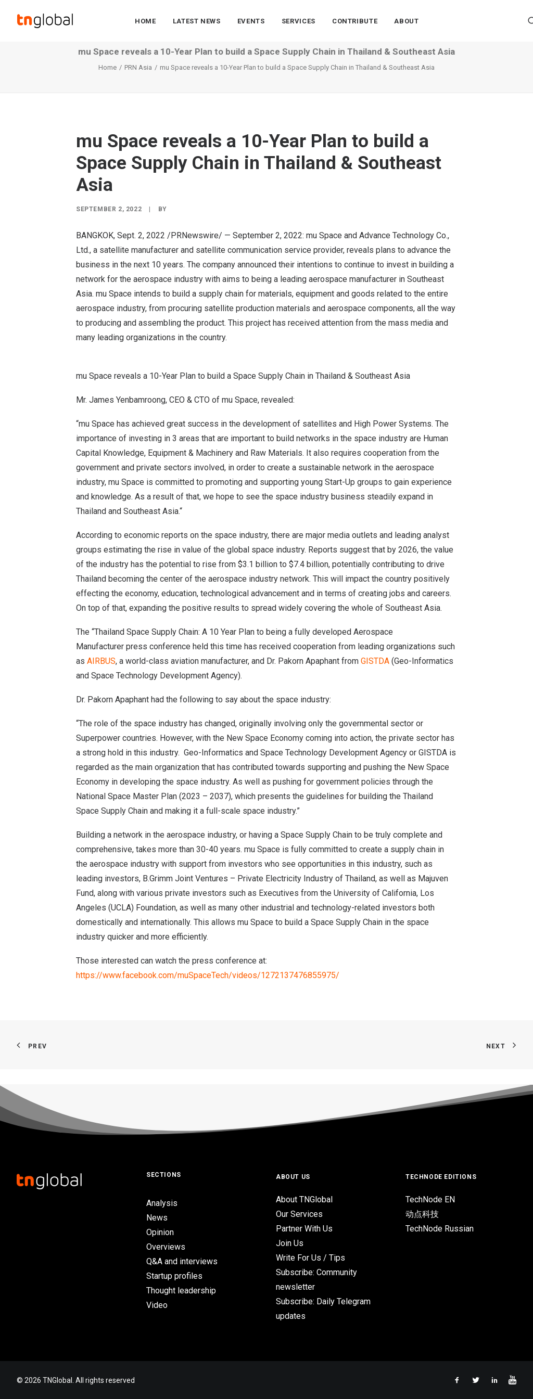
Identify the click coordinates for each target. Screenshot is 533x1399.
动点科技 (422, 1214)
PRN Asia (138, 83)
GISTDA (376, 677)
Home (145, 21)
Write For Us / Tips (310, 1258)
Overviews (165, 1247)
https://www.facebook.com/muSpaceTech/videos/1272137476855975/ (207, 991)
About (406, 21)
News (157, 1218)
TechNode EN (430, 1199)
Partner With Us (304, 1229)
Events (251, 21)
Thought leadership (181, 1290)
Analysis (161, 1203)
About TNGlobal (304, 1199)
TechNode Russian (439, 1229)
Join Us (289, 1243)
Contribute (355, 21)
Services (298, 21)
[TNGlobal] (45, 21)
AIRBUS (101, 677)
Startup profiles (174, 1276)
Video (157, 1305)
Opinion (160, 1232)
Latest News (197, 21)
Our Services (299, 1214)
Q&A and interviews (182, 1261)
